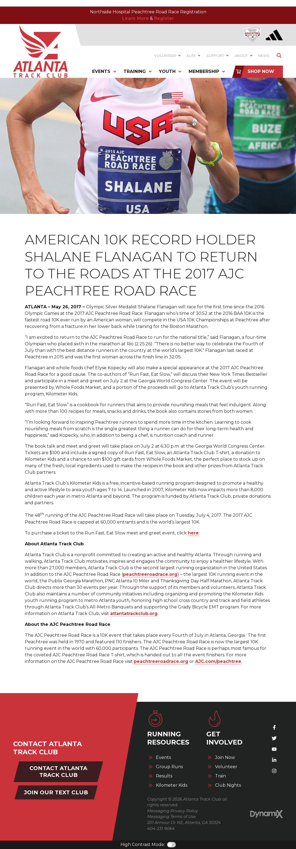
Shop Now (260, 71)
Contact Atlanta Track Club (58, 771)
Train (220, 776)
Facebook (274, 727)
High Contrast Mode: (142, 844)
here (193, 533)
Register (164, 18)
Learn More (135, 18)
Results (164, 776)
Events (163, 757)
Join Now (225, 757)
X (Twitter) (274, 738)
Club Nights (228, 785)
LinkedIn (274, 760)
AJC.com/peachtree (218, 661)
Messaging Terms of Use (171, 816)
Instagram (274, 770)
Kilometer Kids (171, 785)
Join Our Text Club (56, 792)
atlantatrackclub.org (134, 613)
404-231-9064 (161, 828)
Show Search (279, 56)
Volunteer (226, 766)
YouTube (274, 749)
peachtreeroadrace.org (150, 574)
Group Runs (169, 766)
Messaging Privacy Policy (172, 810)
